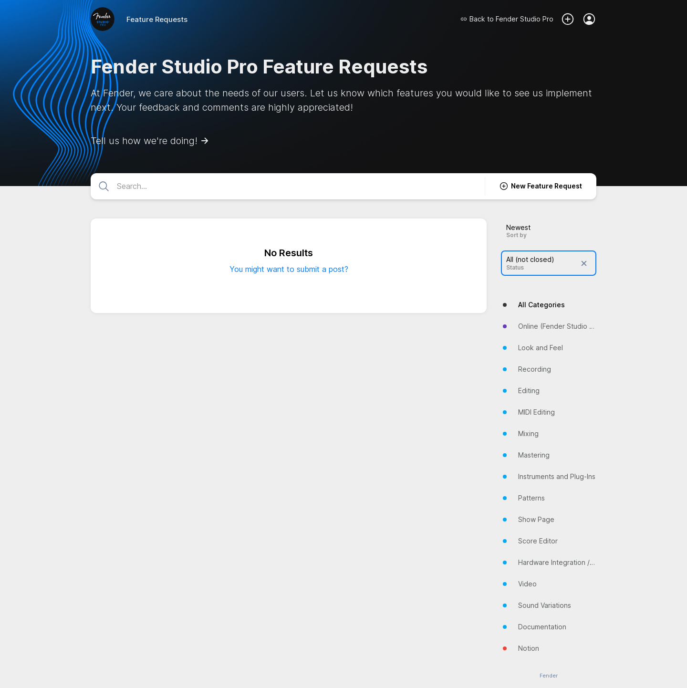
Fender (549, 675)
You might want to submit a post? (288, 269)
